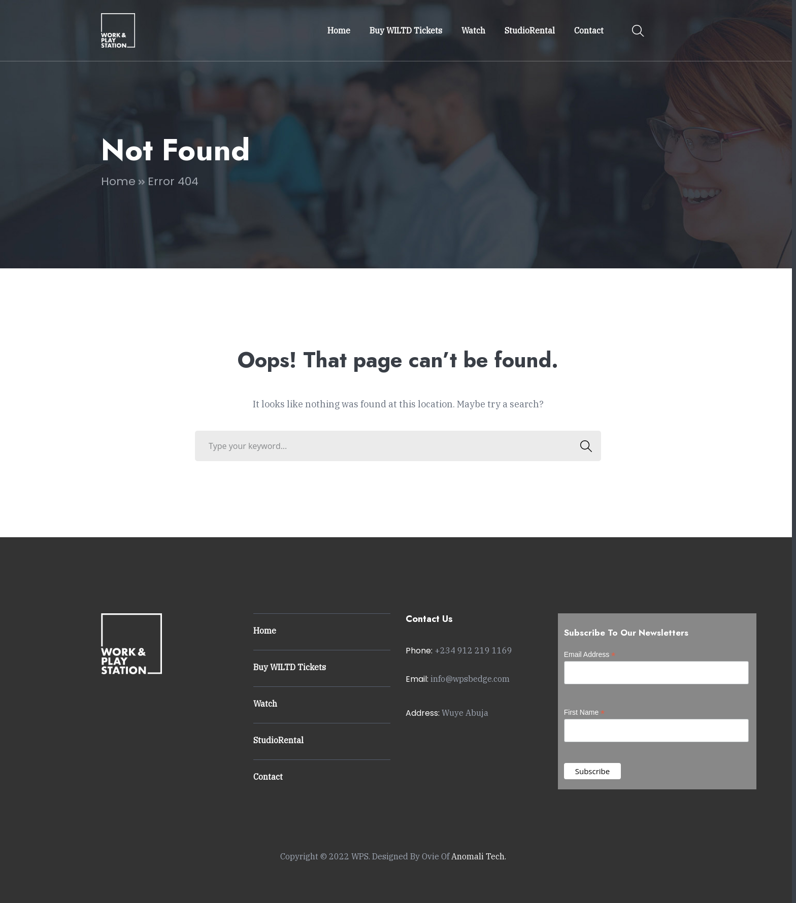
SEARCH (583, 446)
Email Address (590, 654)
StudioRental (278, 740)
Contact (268, 777)
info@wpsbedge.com (470, 679)
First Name (584, 712)
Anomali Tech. (478, 856)
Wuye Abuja (465, 713)
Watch (265, 704)
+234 (473, 650)
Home (118, 181)
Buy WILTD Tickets (289, 667)
